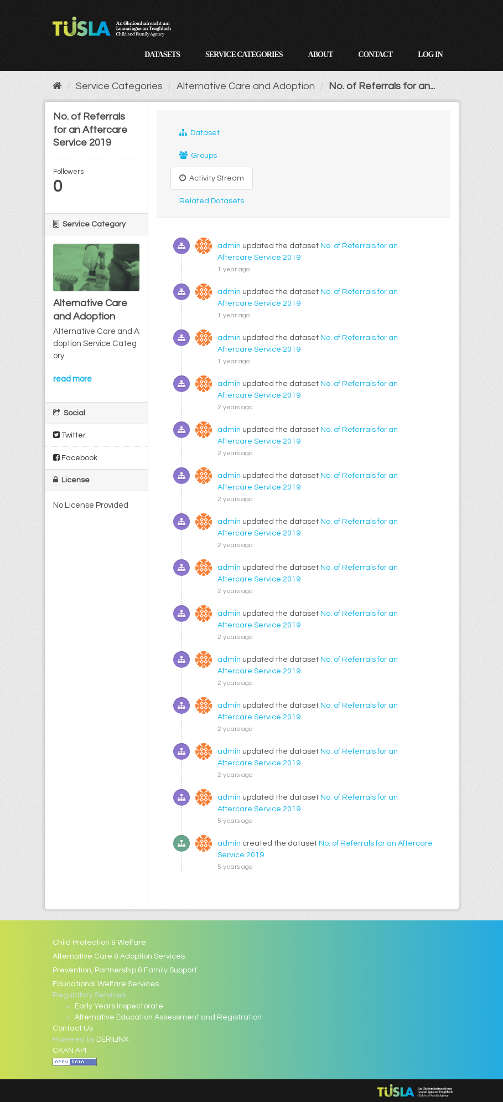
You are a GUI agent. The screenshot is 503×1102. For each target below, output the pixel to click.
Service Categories (244, 54)
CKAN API (69, 1050)
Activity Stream (211, 178)
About (320, 54)
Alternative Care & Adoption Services (119, 956)
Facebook (75, 458)
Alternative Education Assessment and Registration (168, 1017)
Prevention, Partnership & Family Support (125, 970)
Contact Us (73, 1028)
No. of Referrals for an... (382, 86)
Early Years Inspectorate (119, 1006)
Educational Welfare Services (106, 984)
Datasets (162, 54)
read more (72, 379)
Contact (375, 54)
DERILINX (112, 1039)
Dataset (199, 132)
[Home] (57, 86)
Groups (198, 155)
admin (229, 246)
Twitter (69, 435)
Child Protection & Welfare (99, 942)
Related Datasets (211, 201)
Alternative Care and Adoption (246, 86)
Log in (430, 54)
